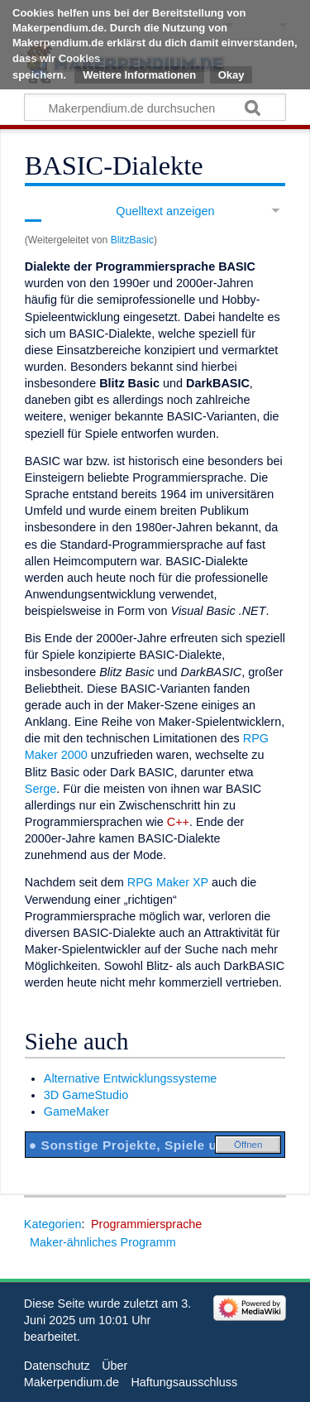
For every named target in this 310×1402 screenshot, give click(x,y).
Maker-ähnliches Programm (103, 1242)
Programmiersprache (146, 1224)
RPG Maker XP (167, 882)
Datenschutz (57, 1365)
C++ (178, 821)
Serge (40, 788)
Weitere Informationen (139, 75)
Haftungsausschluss (184, 1382)
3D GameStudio (86, 1095)
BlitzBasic (132, 240)
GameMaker (76, 1111)
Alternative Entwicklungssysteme (130, 1078)
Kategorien (53, 1224)
